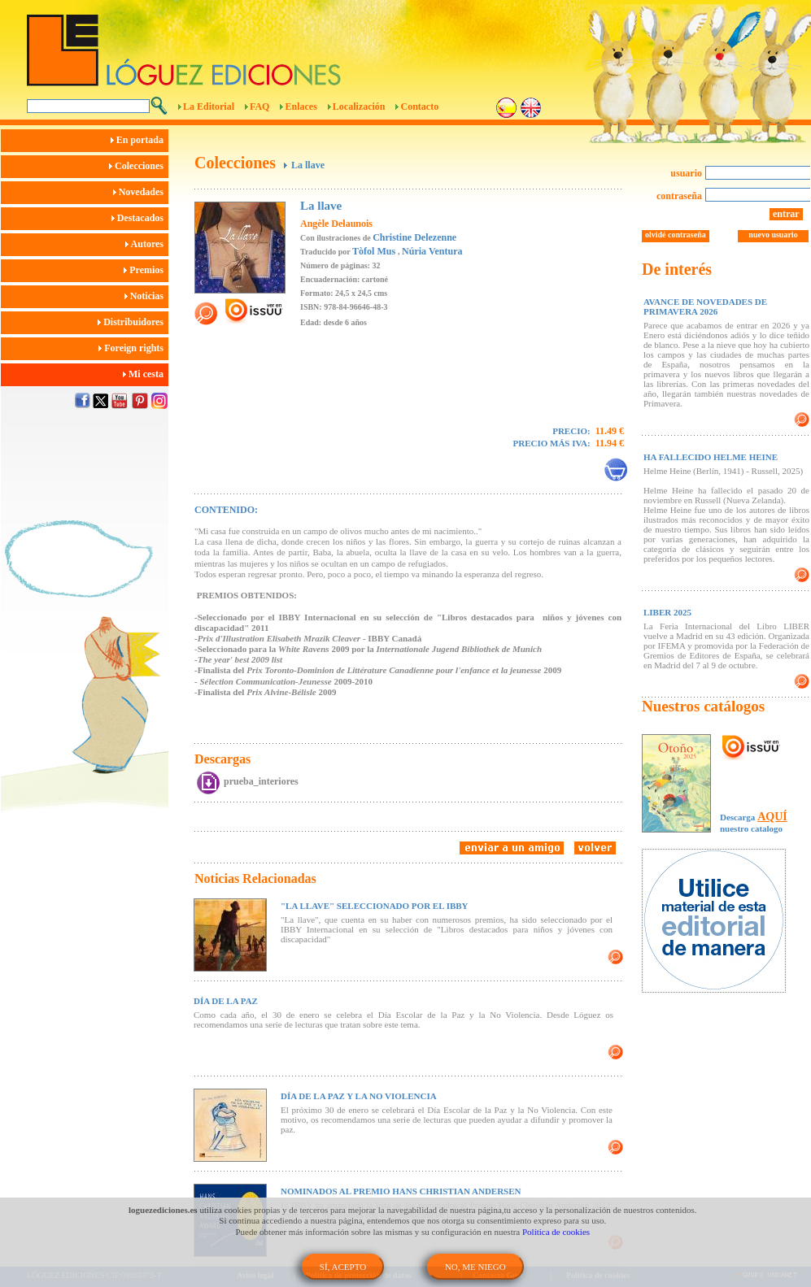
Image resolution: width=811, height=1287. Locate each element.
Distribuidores (133, 322)
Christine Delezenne (414, 237)
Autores (146, 244)
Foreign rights (133, 348)
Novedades (140, 192)
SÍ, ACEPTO (343, 1267)
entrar (786, 214)
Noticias (146, 296)
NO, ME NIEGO (475, 1267)
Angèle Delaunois (336, 223)
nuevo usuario (772, 234)
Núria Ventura (432, 251)
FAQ (259, 106)
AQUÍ (772, 817)
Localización (359, 106)
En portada (139, 140)
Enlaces (300, 106)
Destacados (139, 218)
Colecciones (138, 166)
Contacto (419, 106)
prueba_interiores (261, 781)
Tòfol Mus (375, 251)
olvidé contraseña (675, 234)
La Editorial (208, 106)
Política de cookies (556, 1232)
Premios (146, 270)
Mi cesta (145, 374)
